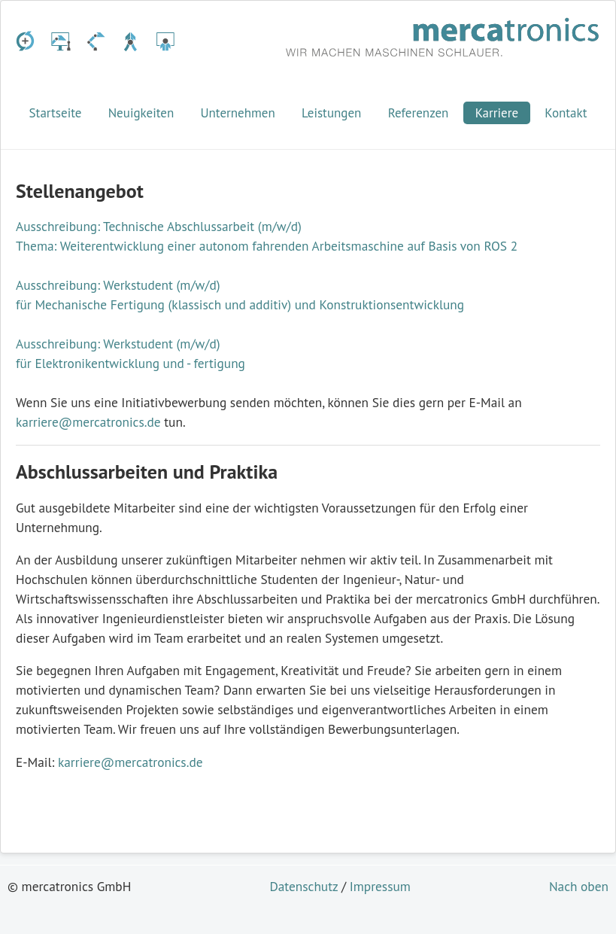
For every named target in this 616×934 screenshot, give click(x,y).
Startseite (55, 113)
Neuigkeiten (141, 113)
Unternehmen (237, 113)
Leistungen (331, 113)
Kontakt (566, 113)
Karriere (497, 113)
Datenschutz (303, 886)
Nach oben (578, 886)
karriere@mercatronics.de (88, 421)
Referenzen (418, 113)
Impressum (380, 886)
